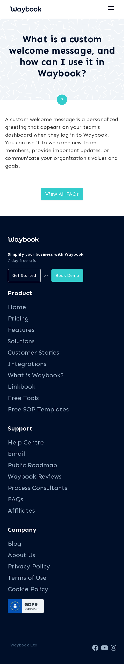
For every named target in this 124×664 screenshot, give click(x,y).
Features (21, 329)
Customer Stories (33, 352)
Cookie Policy (28, 589)
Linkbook (21, 386)
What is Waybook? (36, 375)
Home (17, 307)
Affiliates (21, 510)
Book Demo (67, 275)
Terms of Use (27, 577)
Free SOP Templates (38, 409)
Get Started (24, 275)
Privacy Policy (29, 566)
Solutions (21, 341)
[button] (111, 8)
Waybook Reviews (34, 476)
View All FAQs (62, 194)
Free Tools (23, 398)
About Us (21, 555)
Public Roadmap (32, 465)
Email (16, 453)
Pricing (18, 318)
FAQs (15, 499)
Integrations (27, 364)
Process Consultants (37, 487)
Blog (14, 543)
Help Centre (26, 442)
